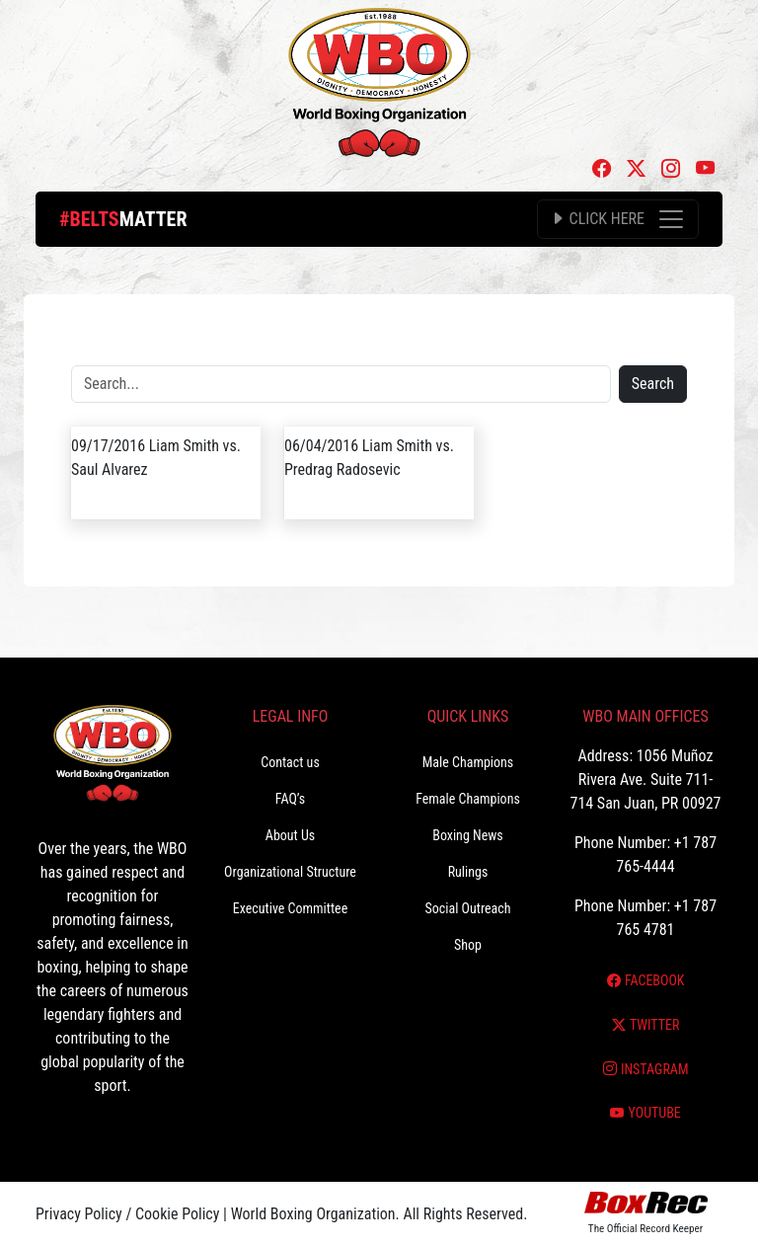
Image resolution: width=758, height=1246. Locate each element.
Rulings (468, 872)
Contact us (290, 762)
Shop (468, 945)
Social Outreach (467, 908)
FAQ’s (290, 799)
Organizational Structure (290, 872)
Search (653, 383)
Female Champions (468, 799)
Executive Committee (290, 908)
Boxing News (467, 835)
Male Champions (468, 762)
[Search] (341, 384)
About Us (290, 835)
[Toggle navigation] (618, 219)
